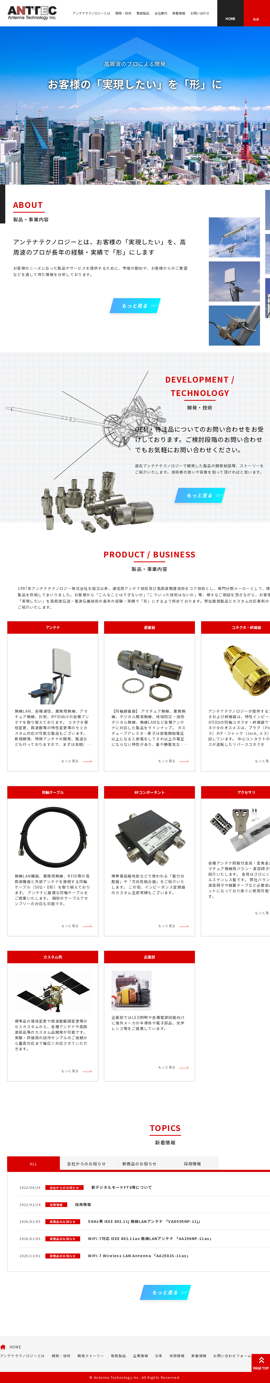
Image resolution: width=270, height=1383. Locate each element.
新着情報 (178, 13)
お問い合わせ (199, 13)
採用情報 (177, 1355)
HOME (15, 1346)
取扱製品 (143, 13)
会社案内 (161, 13)
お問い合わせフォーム (232, 1355)
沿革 (159, 1355)
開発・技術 (123, 13)
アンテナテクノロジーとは (91, 13)
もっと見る (70, 761)
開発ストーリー (91, 1355)
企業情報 (140, 1355)
